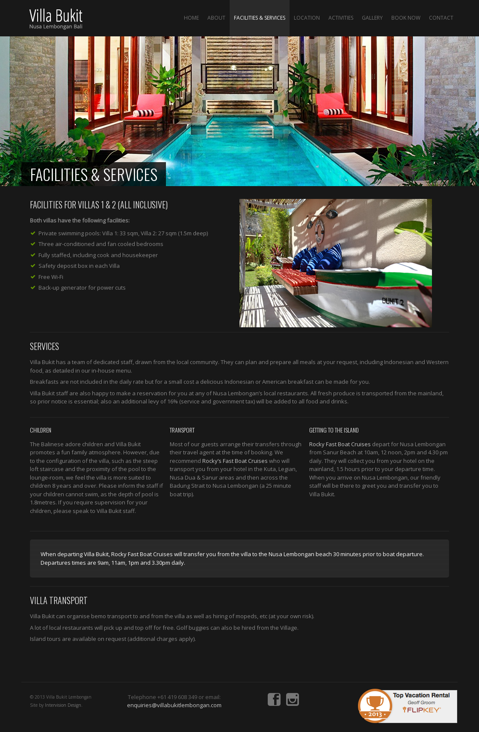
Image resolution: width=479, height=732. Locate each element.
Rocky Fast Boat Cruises (340, 444)
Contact (441, 17)
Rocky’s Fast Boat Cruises (235, 461)
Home (191, 17)
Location (307, 17)
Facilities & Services (259, 17)
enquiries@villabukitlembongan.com (174, 705)
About (216, 17)
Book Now (405, 17)
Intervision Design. (64, 705)
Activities (340, 17)
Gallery (372, 17)
